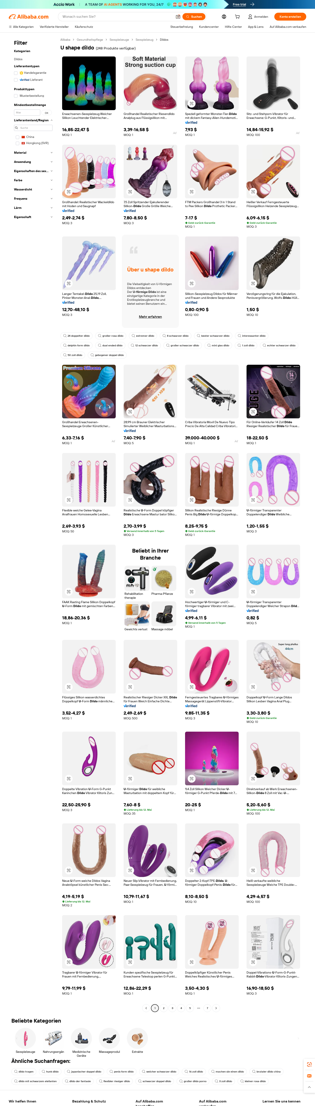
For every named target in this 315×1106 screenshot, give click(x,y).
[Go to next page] (216, 1008)
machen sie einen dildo (227, 1071)
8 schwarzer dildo (176, 336)
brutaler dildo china (266, 1071)
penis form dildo (122, 1071)
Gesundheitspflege (90, 39)
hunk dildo (50, 1071)
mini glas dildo (218, 345)
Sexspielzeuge (119, 39)
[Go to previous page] (146, 1008)
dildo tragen (23, 1071)
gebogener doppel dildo (107, 355)
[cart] (238, 17)
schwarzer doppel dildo (154, 1081)
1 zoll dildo (246, 345)
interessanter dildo (252, 336)
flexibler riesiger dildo (114, 1081)
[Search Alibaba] (117, 16)
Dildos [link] (164, 39)
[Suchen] (193, 16)
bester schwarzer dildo (213, 336)
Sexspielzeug (144, 39)
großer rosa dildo (110, 336)
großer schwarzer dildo (182, 345)
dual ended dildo (110, 345)
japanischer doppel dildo (84, 1071)
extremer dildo (143, 336)
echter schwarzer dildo (279, 345)
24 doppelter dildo (76, 336)
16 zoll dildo (194, 1071)
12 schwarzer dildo (144, 345)
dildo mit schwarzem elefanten (35, 1081)
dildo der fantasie (78, 1081)
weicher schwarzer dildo (159, 1071)
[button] (178, 16)
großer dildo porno (192, 1081)
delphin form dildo (76, 345)
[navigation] (33, 524)
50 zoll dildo (72, 355)
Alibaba (65, 39)
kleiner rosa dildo (253, 1081)
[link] (309, 1064)
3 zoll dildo (223, 1081)
